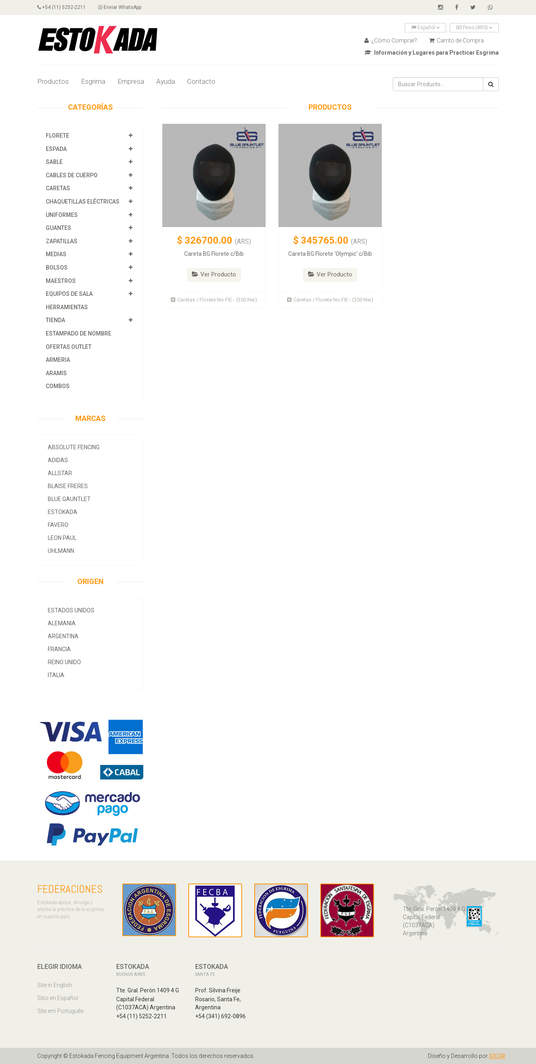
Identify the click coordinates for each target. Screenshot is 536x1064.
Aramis (56, 373)
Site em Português (60, 1011)
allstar (60, 473)
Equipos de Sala (69, 294)
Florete (57, 135)
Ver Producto (214, 274)
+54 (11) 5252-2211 (61, 7)
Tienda (55, 320)
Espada (56, 149)
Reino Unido (64, 662)
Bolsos (57, 267)
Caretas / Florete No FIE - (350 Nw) (214, 300)
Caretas (58, 188)
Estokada (62, 512)
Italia (56, 675)
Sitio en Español (57, 998)
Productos (53, 81)
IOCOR (497, 1056)
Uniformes (62, 215)
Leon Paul (62, 538)
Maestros (61, 281)
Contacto (201, 81)
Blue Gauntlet (69, 499)
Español (425, 27)
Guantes (58, 228)
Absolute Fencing (74, 447)
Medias (56, 254)
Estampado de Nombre (78, 333)
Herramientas (67, 307)
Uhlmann (61, 551)
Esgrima (93, 81)
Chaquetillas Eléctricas (82, 201)
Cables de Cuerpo (72, 175)
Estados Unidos (71, 610)
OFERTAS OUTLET (68, 347)
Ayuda (165, 81)
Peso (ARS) (474, 27)
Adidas (58, 460)
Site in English (54, 985)
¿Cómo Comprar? (390, 40)
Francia (59, 649)
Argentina (63, 636)
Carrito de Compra (456, 40)
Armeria (58, 360)
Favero (58, 525)
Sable (54, 162)
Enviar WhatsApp (120, 7)
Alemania (62, 623)
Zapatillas (61, 241)
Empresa (130, 81)
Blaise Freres (68, 486)
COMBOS (58, 386)
